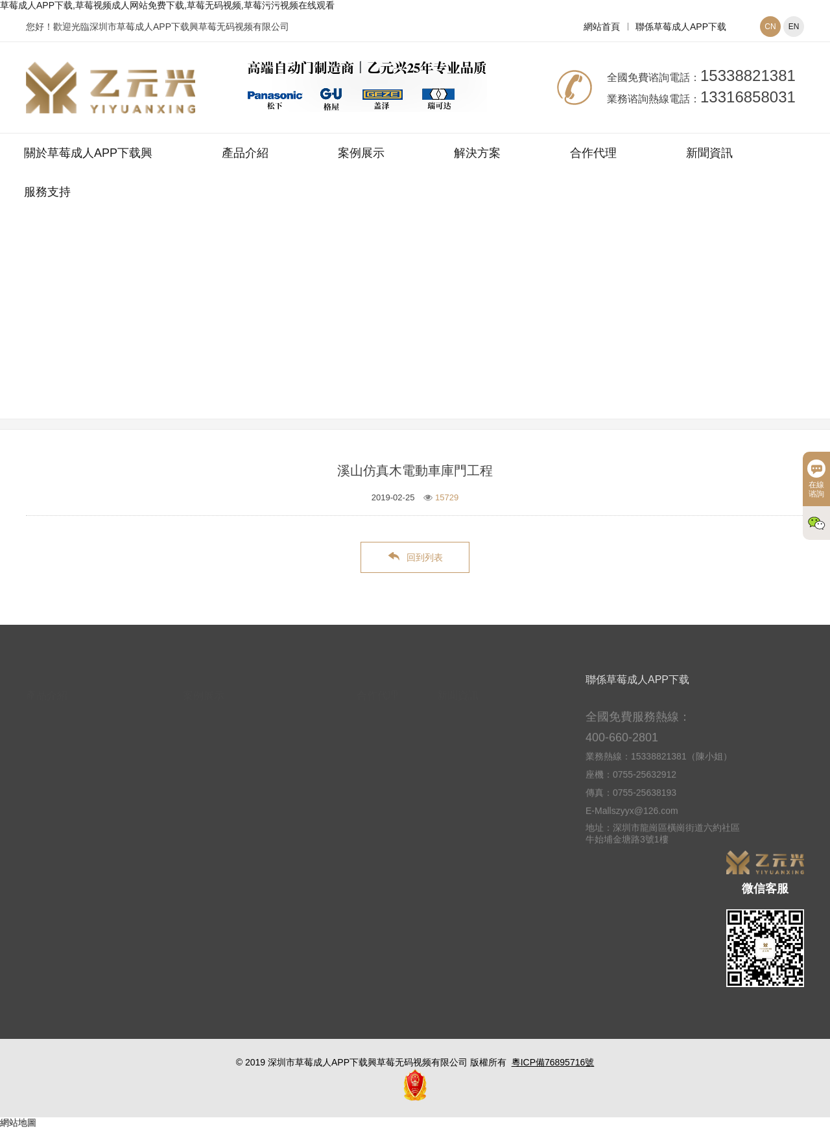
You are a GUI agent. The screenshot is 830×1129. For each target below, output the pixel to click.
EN (794, 26)
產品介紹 (245, 152)
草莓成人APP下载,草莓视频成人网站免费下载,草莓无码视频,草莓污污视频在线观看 (167, 5)
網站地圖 (18, 1122)
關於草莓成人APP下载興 (88, 152)
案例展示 (361, 152)
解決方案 (477, 152)
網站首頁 (602, 26)
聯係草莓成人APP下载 (680, 26)
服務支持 (47, 191)
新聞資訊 (709, 152)
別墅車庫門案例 (493, 332)
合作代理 (593, 152)
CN (770, 26)
